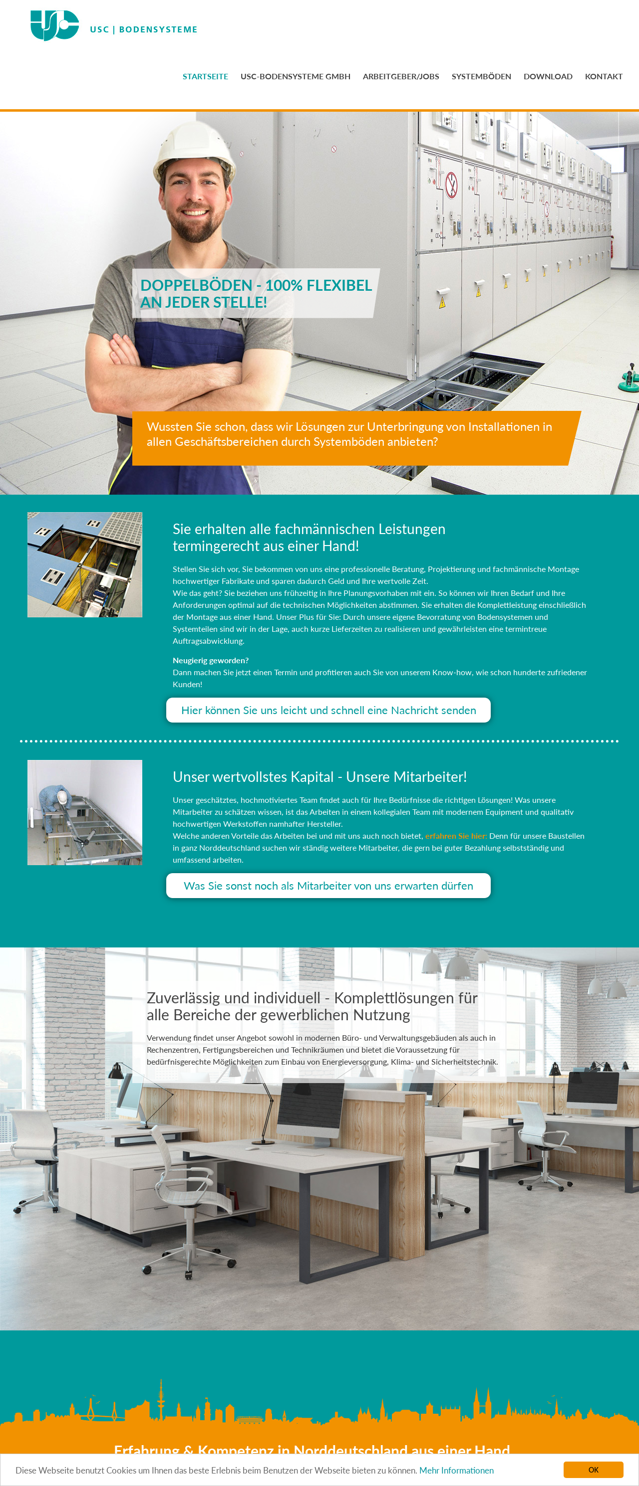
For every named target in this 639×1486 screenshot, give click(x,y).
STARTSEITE (205, 76)
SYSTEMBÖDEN (481, 76)
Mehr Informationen (456, 1471)
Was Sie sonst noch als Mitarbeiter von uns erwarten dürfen (328, 885)
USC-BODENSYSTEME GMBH (295, 76)
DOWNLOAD (548, 76)
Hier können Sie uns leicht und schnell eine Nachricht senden (328, 710)
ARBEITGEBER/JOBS (401, 76)
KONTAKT (604, 76)
